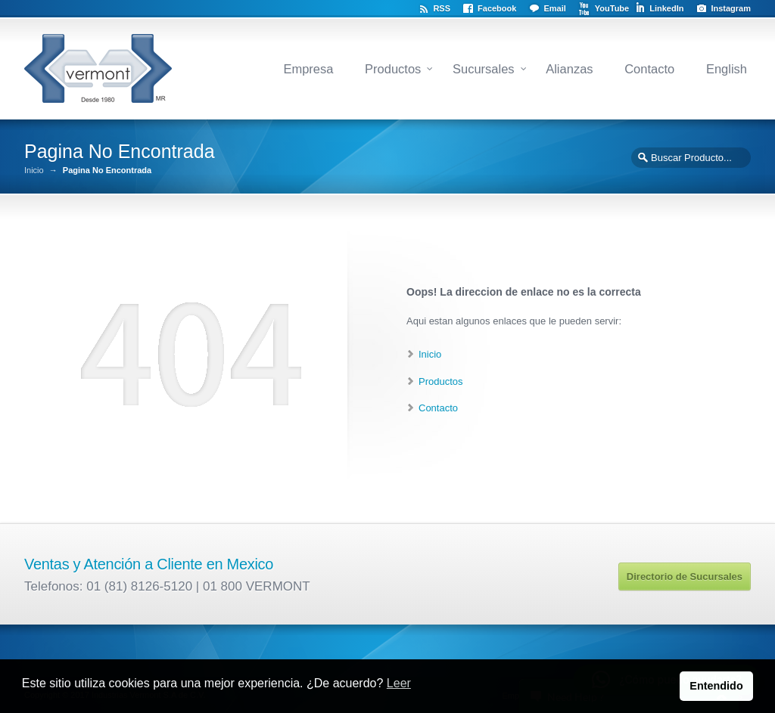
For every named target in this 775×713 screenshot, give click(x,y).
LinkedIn (666, 8)
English (726, 69)
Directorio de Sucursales (684, 576)
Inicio (34, 170)
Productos (393, 69)
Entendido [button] (715, 686)
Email (554, 8)
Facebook (497, 8)
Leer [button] (399, 683)
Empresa (308, 69)
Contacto (649, 69)
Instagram (731, 8)
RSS (441, 8)
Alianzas (569, 69)
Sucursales (484, 69)
